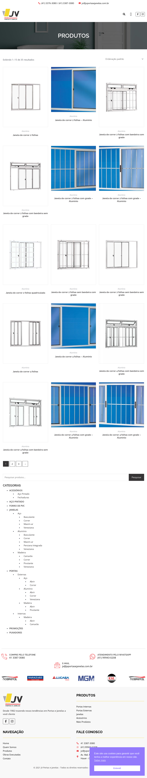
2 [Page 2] (12, 463)
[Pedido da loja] (124, 59)
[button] (124, 14)
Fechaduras (23, 497)
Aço (19, 513)
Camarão (28, 556)
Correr (27, 520)
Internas (22, 613)
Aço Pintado (23, 494)
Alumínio (22, 531)
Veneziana (29, 527)
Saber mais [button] (100, 760)
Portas (13, 571)
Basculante (29, 517)
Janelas (13, 509)
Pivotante (28, 563)
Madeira (22, 552)
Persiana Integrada (33, 545)
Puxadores (15, 632)
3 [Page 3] (19, 463)
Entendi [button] (117, 768)
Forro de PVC (17, 505)
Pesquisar (136, 477)
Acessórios (15, 490)
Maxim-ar (28, 524)
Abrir (32, 581)
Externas (22, 574)
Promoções (16, 628)
